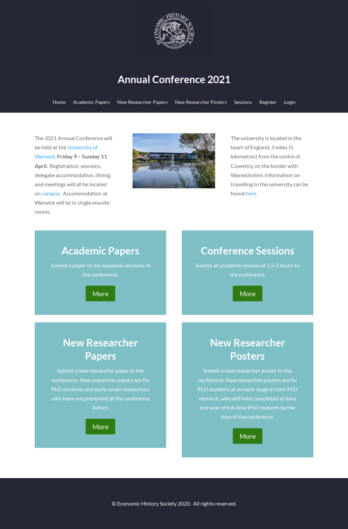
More (100, 293)
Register (268, 102)
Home (59, 102)
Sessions (243, 102)
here (251, 193)
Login (290, 102)
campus (51, 193)
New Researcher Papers (142, 102)
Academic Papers (91, 102)
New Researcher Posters (201, 102)
